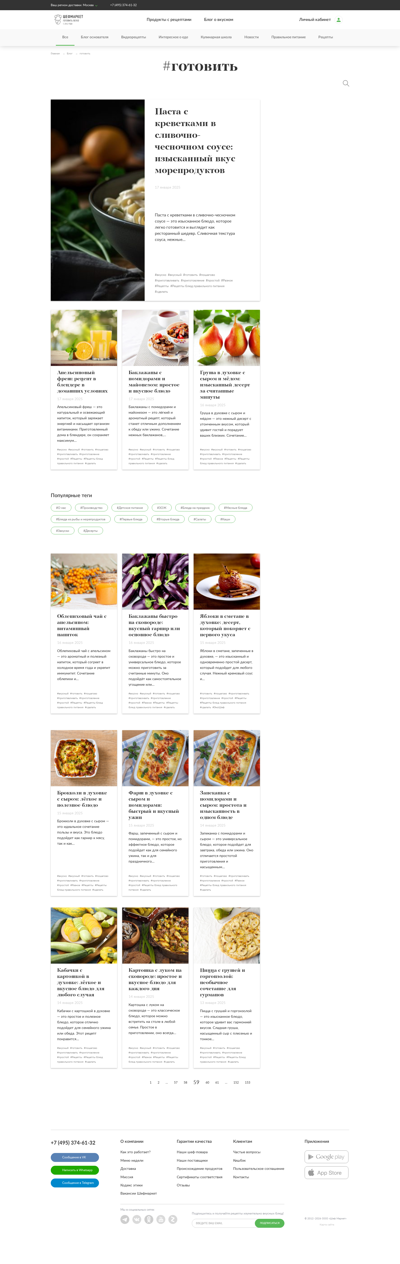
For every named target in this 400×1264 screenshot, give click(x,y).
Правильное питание (288, 37)
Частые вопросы (246, 1175)
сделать (173, 315)
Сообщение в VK (74, 1180)
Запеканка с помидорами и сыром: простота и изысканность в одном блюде (223, 829)
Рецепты (325, 37)
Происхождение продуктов (199, 1192)
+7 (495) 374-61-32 (123, 5)
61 (217, 1106)
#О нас (61, 531)
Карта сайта (327, 1248)
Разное (238, 303)
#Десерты (90, 554)
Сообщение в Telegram (78, 1206)
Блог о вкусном (218, 20)
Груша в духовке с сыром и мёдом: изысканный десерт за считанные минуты (225, 408)
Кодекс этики (131, 1209)
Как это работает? (135, 1175)
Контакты (241, 1200)
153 (247, 1106)
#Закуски (62, 554)
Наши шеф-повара (192, 1175)
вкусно (172, 298)
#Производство (91, 531)
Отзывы (183, 1209)
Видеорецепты (133, 37)
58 (185, 1106)
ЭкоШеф (219, 731)
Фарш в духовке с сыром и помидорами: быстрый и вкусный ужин (154, 829)
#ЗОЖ (161, 531)
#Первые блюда (131, 542)
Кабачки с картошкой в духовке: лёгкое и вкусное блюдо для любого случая (80, 1006)
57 (176, 1106)
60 (207, 1106)
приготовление (204, 303)
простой (224, 303)
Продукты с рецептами (169, 20)
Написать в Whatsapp (77, 1193)
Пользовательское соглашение (258, 1192)
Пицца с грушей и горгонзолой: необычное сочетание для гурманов (222, 1006)
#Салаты (200, 542)
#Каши (225, 542)
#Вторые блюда (168, 542)
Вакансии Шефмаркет (138, 1217)
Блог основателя (94, 37)
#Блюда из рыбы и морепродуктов (80, 542)
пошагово (219, 298)
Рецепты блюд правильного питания (209, 309)
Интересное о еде (173, 37)
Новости (251, 37)
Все (65, 37)
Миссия (126, 1200)
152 (236, 1106)
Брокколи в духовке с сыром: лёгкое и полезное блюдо (82, 822)
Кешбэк (239, 1184)
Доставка (128, 1192)
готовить (202, 298)
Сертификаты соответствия (199, 1200)
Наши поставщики (192, 1184)
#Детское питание (130, 531)
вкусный (186, 298)
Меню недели (131, 1184)
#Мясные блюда (235, 531)
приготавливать (178, 303)
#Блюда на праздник (195, 531)
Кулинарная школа (216, 37)
